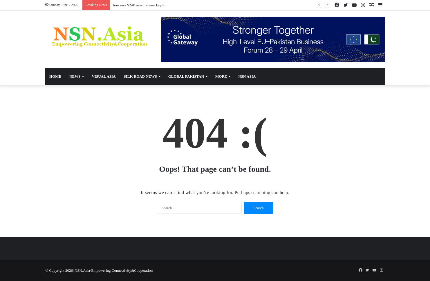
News (74, 76)
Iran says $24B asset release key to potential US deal (153, 5)
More (221, 76)
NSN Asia (247, 76)
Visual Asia (103, 76)
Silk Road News (140, 76)
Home (55, 76)
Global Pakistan (186, 76)
